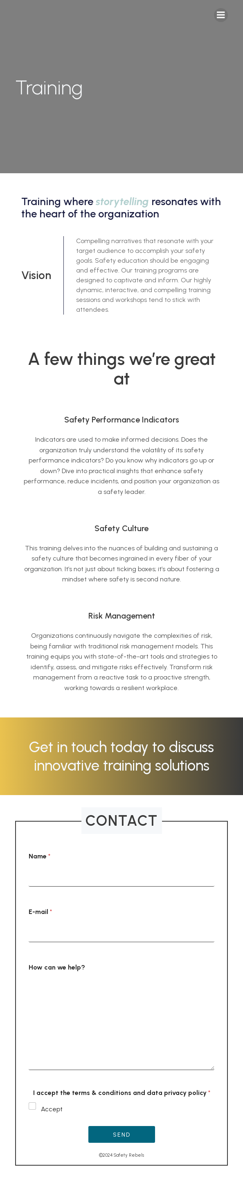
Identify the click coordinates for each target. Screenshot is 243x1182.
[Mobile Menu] (221, 15)
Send (121, 1134)
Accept (52, 1109)
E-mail (40, 912)
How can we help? (57, 967)
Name (39, 856)
